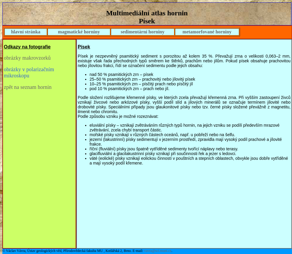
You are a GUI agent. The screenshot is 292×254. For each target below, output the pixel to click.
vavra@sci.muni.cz (157, 251)
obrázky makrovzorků (27, 58)
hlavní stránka (25, 31)
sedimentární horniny (142, 31)
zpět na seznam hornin (27, 87)
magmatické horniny (79, 31)
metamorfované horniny (207, 31)
